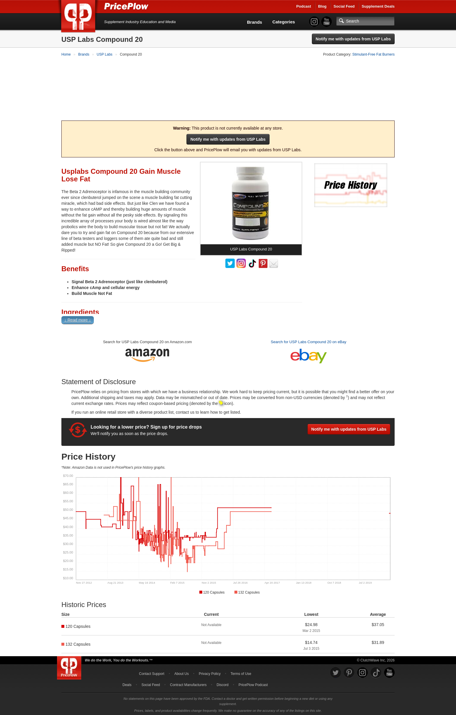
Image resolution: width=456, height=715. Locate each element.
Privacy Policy (210, 673)
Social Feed (344, 6)
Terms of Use (241, 673)
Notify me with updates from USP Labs (353, 39)
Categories (283, 21)
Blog (322, 6)
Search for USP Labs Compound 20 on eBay (308, 340)
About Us (181, 673)
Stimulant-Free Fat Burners (373, 54)
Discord (223, 684)
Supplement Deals (378, 6)
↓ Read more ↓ (77, 319)
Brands (254, 22)
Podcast (303, 6)
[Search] (365, 21)
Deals (127, 684)
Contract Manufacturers (188, 684)
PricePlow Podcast (253, 684)
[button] (228, 320)
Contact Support (151, 673)
